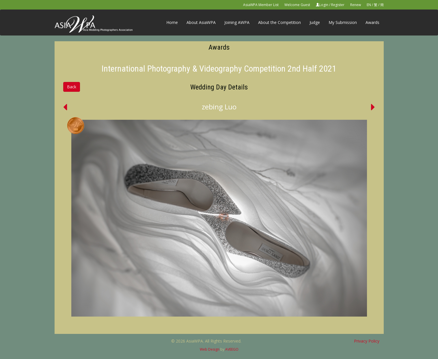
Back (71, 86)
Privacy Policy (366, 341)
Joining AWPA (236, 22)
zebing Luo (219, 106)
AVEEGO (231, 349)
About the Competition (279, 22)
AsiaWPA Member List (261, 4)
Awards (372, 22)
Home (172, 22)
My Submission (343, 22)
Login (323, 4)
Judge (315, 22)
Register (337, 4)
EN (369, 4)
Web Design (209, 349)
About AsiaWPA (201, 22)
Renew (355, 4)
